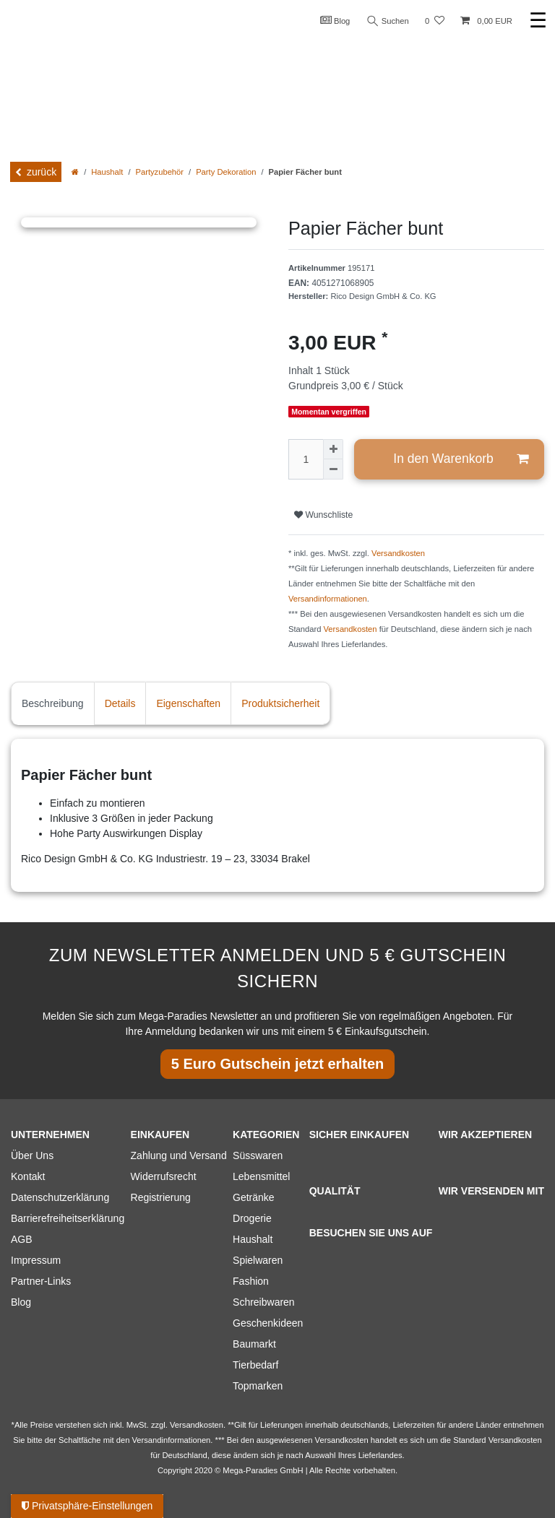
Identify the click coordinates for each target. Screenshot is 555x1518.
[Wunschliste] (434, 21)
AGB (22, 1239)
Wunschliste (323, 515)
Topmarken (258, 1386)
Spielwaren (258, 1260)
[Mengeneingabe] (305, 459)
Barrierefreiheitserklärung (67, 1218)
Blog (335, 20)
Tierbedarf (255, 1365)
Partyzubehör (160, 172)
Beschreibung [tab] (53, 703)
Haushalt (107, 172)
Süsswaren (258, 1155)
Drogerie (252, 1218)
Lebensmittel (261, 1176)
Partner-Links (41, 1281)
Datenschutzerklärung (60, 1197)
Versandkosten (398, 553)
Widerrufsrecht (164, 1176)
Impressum (36, 1260)
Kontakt (28, 1176)
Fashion (251, 1281)
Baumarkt (254, 1344)
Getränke (254, 1197)
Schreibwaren (264, 1302)
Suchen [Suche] (388, 21)
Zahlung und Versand (179, 1155)
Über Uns (32, 1155)
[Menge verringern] (333, 469)
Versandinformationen (327, 598)
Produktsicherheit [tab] (280, 703)
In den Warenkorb (460, 459)
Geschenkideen (268, 1323)
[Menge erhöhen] (333, 449)
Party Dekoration (226, 172)
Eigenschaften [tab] (188, 703)
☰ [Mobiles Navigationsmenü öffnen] (538, 20)
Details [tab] (120, 703)
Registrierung (161, 1197)
